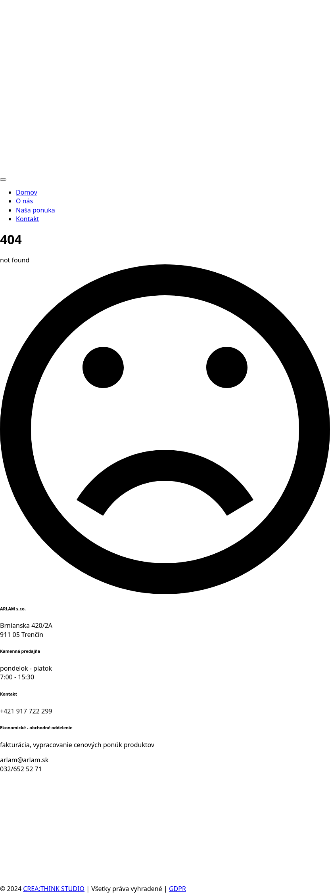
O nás (24, 201)
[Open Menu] (3, 179)
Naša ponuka (35, 210)
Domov (26, 192)
